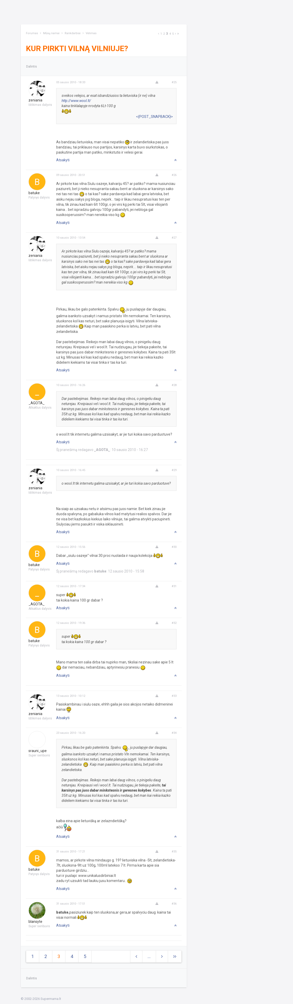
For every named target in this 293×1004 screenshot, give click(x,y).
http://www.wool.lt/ (76, 101)
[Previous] (158, 33)
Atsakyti (63, 160)
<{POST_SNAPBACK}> (154, 117)
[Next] (175, 33)
